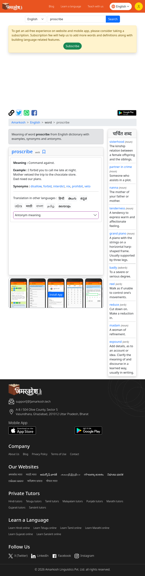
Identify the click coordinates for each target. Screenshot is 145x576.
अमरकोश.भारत (15, 474)
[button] (16, 293)
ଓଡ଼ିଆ (18, 206)
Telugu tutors (33, 501)
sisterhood (116, 142)
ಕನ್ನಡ (83, 198)
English (35, 122)
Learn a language (71, 6)
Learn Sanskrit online (49, 534)
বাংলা (39, 206)
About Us (13, 454)
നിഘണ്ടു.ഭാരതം (94, 474)
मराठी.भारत (31, 474)
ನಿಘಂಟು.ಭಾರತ (115, 474)
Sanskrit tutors (37, 507)
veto (87, 186)
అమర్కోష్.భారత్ (48, 474)
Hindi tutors (15, 501)
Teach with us (95, 6)
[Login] (139, 6)
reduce (114, 305)
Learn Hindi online (19, 528)
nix (68, 186)
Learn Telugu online (44, 528)
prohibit (77, 186)
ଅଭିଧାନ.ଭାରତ (16, 481)
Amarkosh (18, 122)
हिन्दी (61, 198)
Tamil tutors (52, 501)
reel (112, 284)
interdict (59, 186)
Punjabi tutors (94, 501)
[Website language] (121, 6)
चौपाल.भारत (51, 481)
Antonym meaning (27, 215)
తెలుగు (72, 198)
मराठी (29, 206)
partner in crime (120, 167)
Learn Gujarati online (20, 534)
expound (115, 342)
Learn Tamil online (71, 528)
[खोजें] (77, 19)
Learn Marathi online (97, 528)
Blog (51, 6)
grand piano (117, 233)
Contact (74, 454)
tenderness (117, 208)
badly (113, 268)
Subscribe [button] (72, 46)
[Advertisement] (56, 249)
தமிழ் (50, 206)
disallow (36, 186)
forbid (47, 186)
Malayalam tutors (73, 501)
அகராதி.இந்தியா (70, 474)
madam (114, 325)
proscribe (22, 151)
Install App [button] (55, 294)
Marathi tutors (115, 501)
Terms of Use (58, 454)
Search (113, 19)
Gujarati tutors (16, 507)
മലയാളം (65, 206)
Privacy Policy (39, 454)
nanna (113, 188)
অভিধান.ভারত (34, 481)
